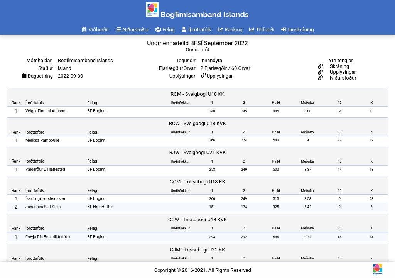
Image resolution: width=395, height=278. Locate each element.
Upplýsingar (220, 76)
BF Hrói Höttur (100, 206)
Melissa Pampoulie (42, 140)
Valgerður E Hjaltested (45, 169)
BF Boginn (97, 111)
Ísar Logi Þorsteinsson (45, 198)
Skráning (339, 66)
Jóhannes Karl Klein (43, 206)
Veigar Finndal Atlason (45, 111)
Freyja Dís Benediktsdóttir (48, 236)
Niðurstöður (342, 78)
